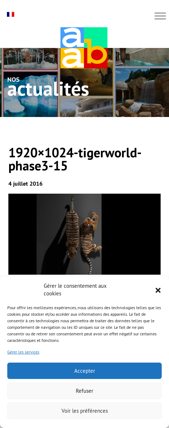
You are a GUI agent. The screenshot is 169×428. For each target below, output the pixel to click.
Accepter (84, 370)
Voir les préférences (85, 410)
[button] (158, 289)
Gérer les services (23, 352)
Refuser (84, 390)
